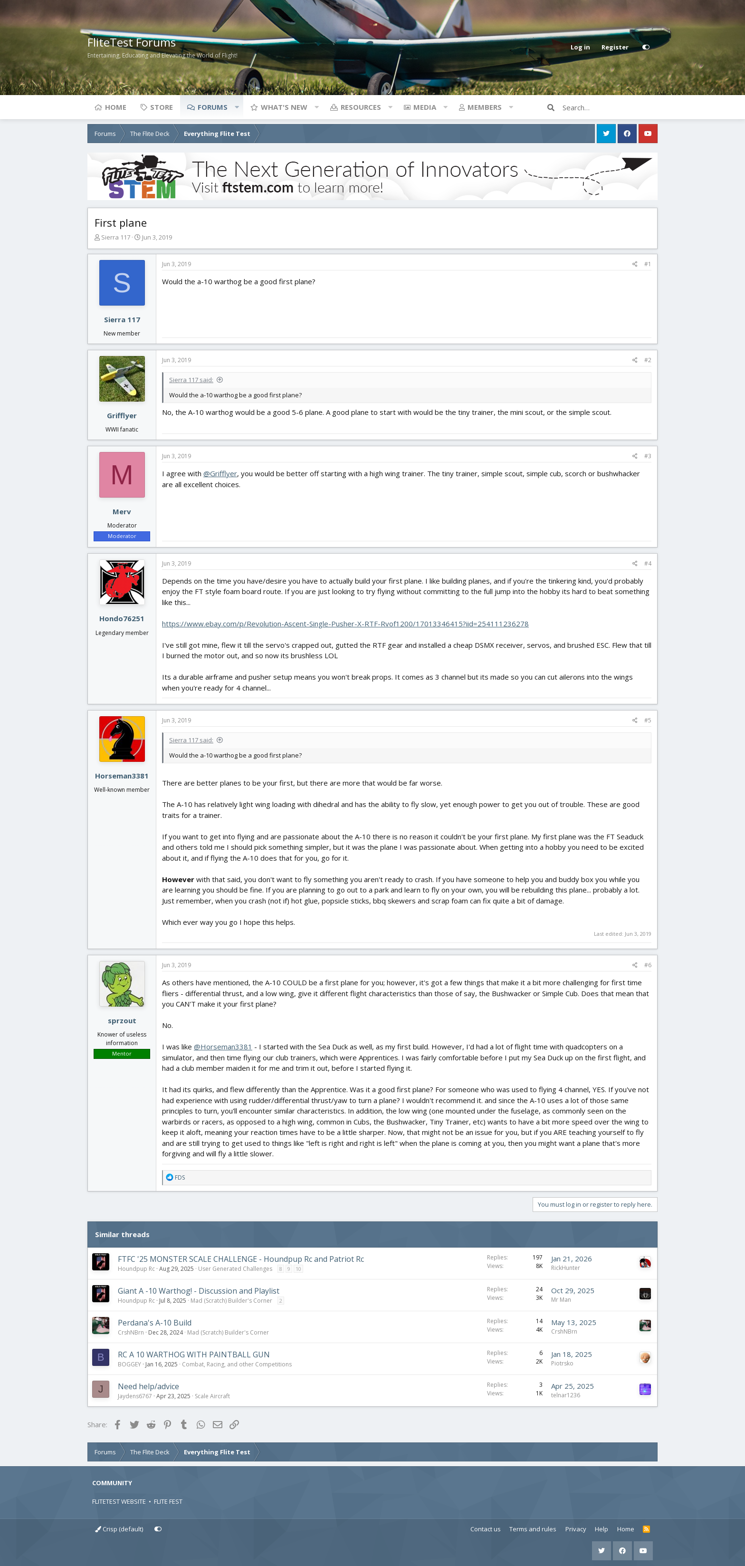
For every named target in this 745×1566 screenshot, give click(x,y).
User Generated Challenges (235, 1269)
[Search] (610, 107)
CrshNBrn (131, 1332)
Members (485, 107)
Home (115, 107)
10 (298, 1268)
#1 (647, 264)
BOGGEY (129, 1364)
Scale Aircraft (212, 1396)
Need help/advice (148, 1386)
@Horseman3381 (223, 1046)
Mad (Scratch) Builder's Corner (231, 1301)
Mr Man (561, 1300)
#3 (647, 456)
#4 (647, 563)
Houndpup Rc (136, 1269)
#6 (647, 965)
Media (424, 107)
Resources (361, 107)
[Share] (635, 264)
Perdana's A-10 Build (154, 1322)
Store (161, 107)
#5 (647, 720)
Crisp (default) (119, 1529)
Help (601, 1529)
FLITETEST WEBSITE (119, 1501)
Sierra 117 (115, 237)
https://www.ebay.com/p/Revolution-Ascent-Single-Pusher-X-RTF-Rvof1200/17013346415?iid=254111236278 (345, 623)
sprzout (122, 1020)
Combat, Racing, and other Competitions (237, 1364)
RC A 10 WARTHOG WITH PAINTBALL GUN (194, 1354)
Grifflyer (122, 415)
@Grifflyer (220, 473)
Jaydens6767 (135, 1396)
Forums (213, 107)
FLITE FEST (168, 1501)
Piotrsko (562, 1363)
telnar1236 (565, 1395)
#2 (647, 360)
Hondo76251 (121, 618)
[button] (236, 107)
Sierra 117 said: (191, 379)
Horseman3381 (122, 775)
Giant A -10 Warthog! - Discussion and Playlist (198, 1291)
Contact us (485, 1529)
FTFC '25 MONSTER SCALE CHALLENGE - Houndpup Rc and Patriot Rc (241, 1259)
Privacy (575, 1529)
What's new (284, 107)
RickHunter (565, 1268)
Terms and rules (532, 1529)
